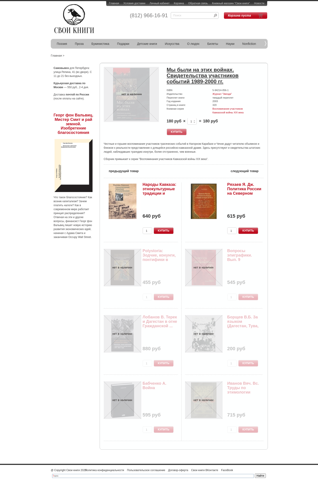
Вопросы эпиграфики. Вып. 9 (239, 255)
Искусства (172, 44)
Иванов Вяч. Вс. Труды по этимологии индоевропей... (243, 390)
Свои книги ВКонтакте (204, 470)
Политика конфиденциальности (104, 470)
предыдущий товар (121, 171)
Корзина (179, 3)
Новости (259, 3)
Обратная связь (198, 3)
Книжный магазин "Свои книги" (231, 3)
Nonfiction (249, 44)
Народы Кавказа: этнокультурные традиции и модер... (159, 191)
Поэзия (62, 44)
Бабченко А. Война (155, 385)
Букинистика (100, 44)
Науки (230, 44)
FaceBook (227, 470)
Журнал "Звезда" (222, 94)
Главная (114, 3)
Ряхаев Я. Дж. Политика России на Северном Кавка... (244, 191)
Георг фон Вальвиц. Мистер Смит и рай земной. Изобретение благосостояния (73, 124)
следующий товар (247, 171)
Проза (79, 44)
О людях (193, 44)
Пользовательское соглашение (146, 470)
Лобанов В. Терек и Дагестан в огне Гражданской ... (160, 321)
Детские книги (147, 44)
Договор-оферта (178, 470)
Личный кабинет (160, 3)
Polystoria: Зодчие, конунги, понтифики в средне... (159, 257)
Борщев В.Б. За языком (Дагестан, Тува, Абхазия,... (243, 323)
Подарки (123, 44)
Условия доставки (134, 3)
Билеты (212, 44)
